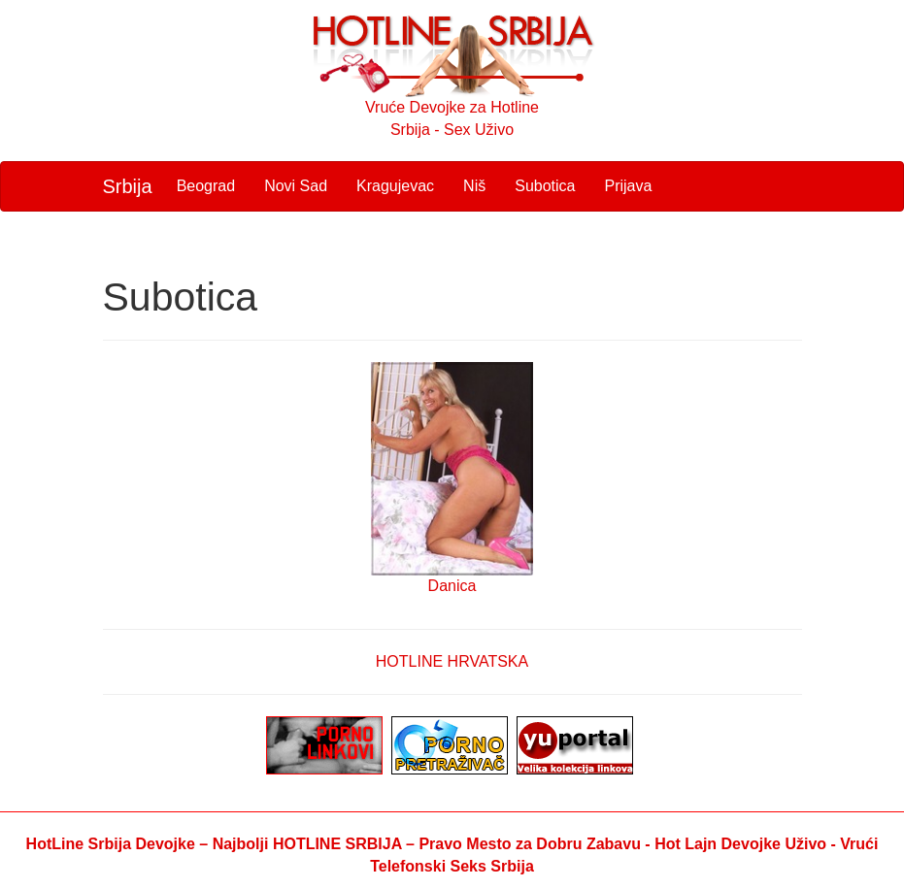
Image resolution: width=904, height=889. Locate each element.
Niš (474, 186)
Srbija (127, 186)
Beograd (206, 186)
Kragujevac (395, 186)
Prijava (628, 186)
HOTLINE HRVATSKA (452, 661)
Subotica (545, 186)
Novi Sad (295, 186)
